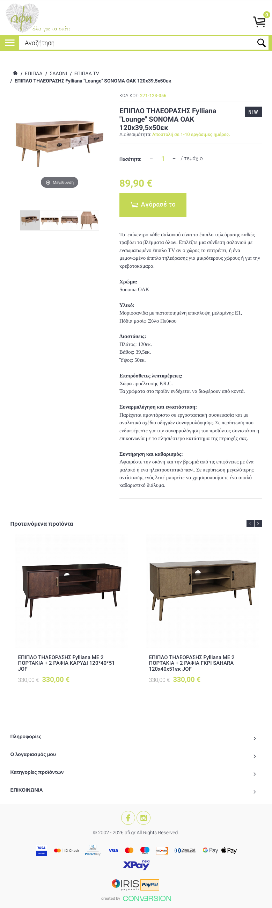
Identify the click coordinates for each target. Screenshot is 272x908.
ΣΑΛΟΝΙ (58, 74)
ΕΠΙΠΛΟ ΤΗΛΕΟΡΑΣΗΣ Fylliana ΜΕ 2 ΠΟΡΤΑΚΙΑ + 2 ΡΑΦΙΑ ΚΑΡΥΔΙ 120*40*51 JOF (66, 663)
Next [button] (258, 523)
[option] (71, 615)
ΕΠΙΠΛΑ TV (86, 74)
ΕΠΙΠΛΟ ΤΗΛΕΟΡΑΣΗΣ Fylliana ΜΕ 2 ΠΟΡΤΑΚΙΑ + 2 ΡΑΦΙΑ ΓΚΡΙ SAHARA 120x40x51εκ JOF (192, 663)
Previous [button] (250, 523)
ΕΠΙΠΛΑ (33, 74)
